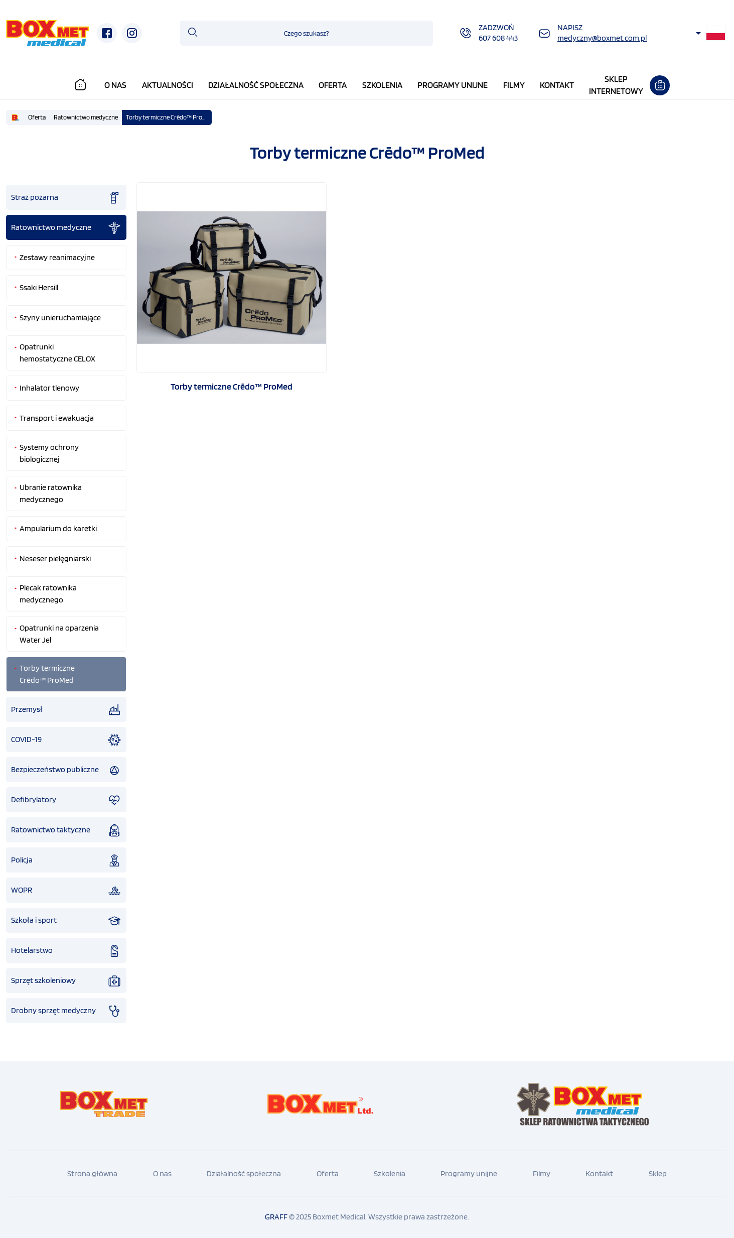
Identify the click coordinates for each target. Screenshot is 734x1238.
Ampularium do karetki (58, 528)
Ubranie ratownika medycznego (51, 493)
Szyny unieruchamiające (60, 317)
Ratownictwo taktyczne (66, 830)
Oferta (333, 85)
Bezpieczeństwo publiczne (66, 770)
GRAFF (276, 1216)
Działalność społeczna (256, 85)
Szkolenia (382, 85)
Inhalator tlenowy (49, 388)
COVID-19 (66, 740)
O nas (115, 85)
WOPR (66, 891)
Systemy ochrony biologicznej (49, 453)
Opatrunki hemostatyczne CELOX (57, 352)
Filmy (514, 85)
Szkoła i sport (66, 921)
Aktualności (167, 85)
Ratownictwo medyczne (86, 117)
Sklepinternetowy (616, 85)
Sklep (658, 1173)
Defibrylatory (66, 800)
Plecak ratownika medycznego (48, 593)
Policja (66, 860)
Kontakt (557, 85)
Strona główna (92, 1173)
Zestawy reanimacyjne (57, 257)
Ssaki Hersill (39, 287)
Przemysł (66, 710)
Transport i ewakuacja (57, 418)
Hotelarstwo (66, 951)
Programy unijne (452, 85)
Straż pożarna (66, 198)
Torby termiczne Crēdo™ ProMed (169, 117)
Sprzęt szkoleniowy (66, 981)
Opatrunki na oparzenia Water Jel (59, 634)
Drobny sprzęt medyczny (66, 1011)
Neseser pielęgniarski (55, 558)
